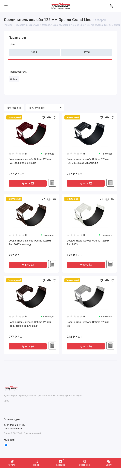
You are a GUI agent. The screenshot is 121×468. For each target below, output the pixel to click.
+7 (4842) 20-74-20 (14, 424)
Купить (28, 183)
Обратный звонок (13, 428)
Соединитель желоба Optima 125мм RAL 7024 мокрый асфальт (88, 161)
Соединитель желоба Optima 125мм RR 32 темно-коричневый (30, 324)
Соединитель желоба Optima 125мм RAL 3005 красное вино (30, 161)
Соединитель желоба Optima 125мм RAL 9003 (88, 242)
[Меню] (6, 6)
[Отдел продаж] (111, 6)
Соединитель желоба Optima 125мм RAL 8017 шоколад (30, 242)
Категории (13, 107)
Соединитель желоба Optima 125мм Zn (88, 324)
